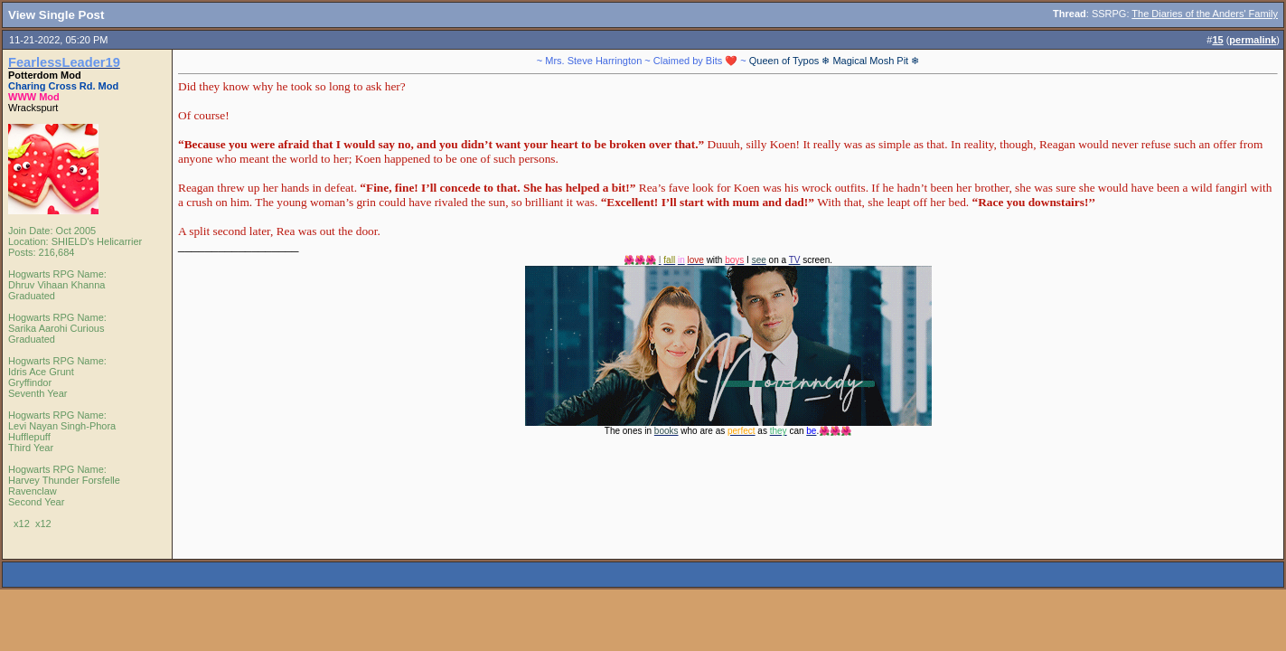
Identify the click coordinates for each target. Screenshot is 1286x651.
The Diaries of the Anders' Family (1204, 13)
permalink (1252, 39)
